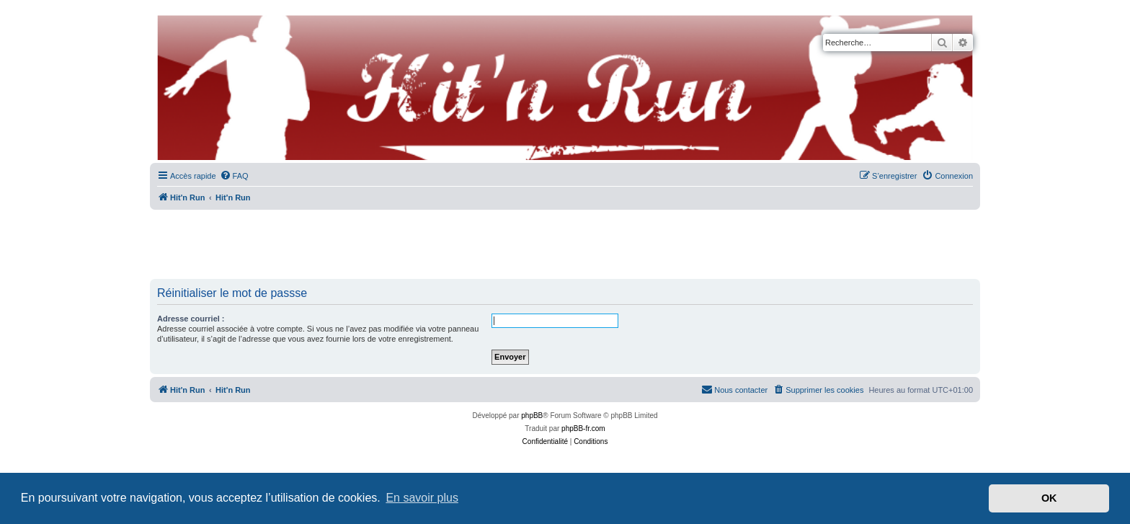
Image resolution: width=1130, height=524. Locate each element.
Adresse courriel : (191, 318)
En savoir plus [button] (422, 498)
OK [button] (1049, 498)
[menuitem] (234, 176)
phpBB (532, 415)
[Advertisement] (565, 245)
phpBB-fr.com (583, 428)
